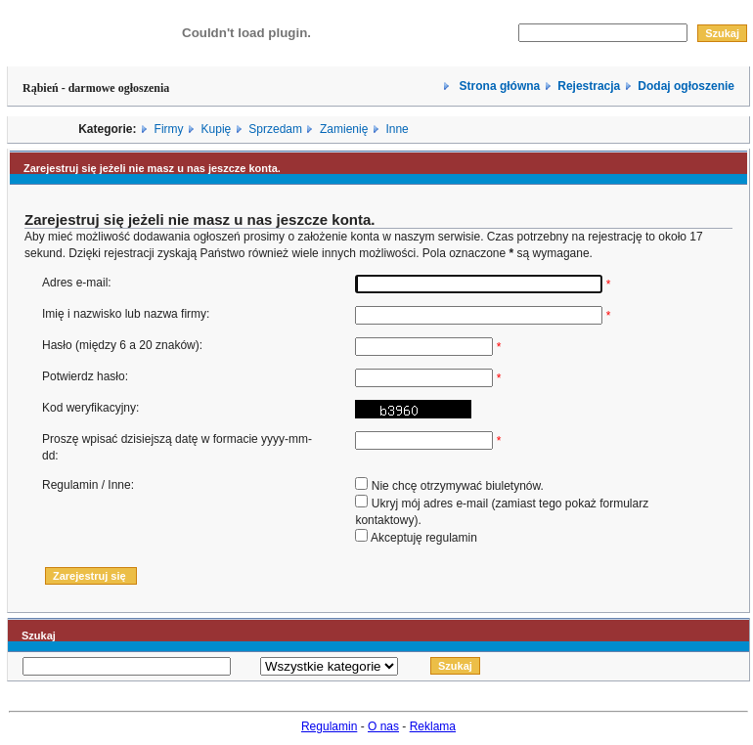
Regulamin (329, 726)
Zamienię (344, 129)
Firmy (169, 129)
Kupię (216, 129)
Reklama (433, 726)
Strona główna (498, 86)
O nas (383, 726)
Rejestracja (588, 86)
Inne (396, 129)
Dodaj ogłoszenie (686, 86)
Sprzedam (275, 129)
